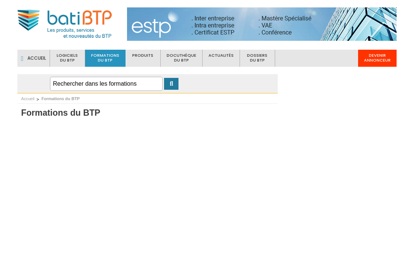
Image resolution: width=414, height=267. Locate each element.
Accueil (27, 98)
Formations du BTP (60, 98)
